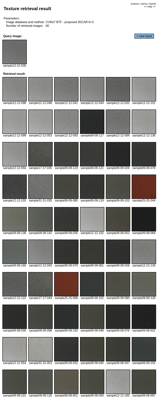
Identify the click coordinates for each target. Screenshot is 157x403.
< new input (144, 36)
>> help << (150, 6)
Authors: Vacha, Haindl (143, 3)
